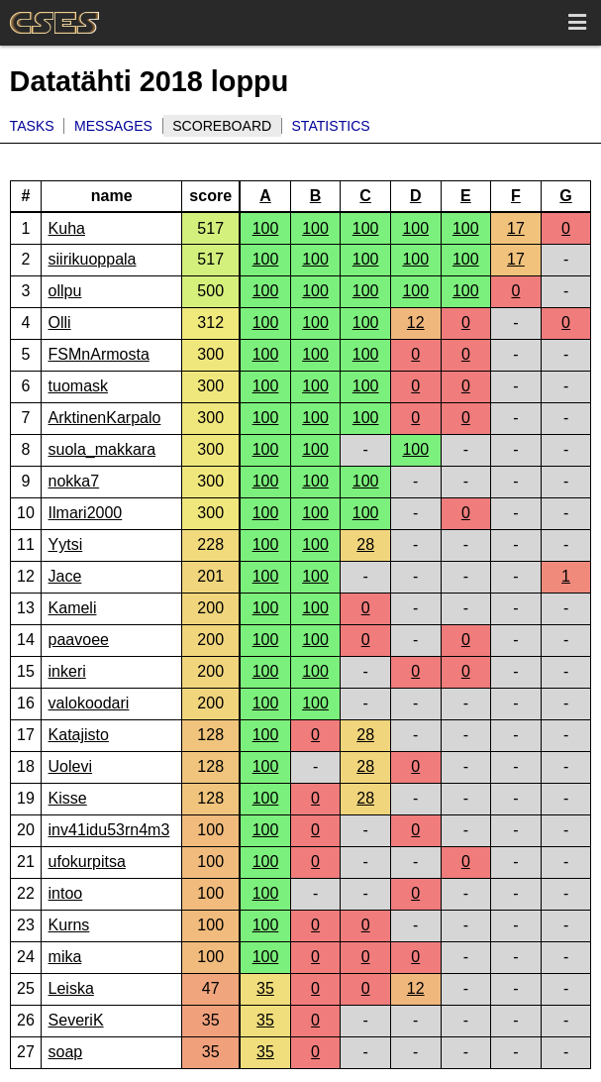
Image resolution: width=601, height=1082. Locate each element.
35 (265, 988)
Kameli (73, 607)
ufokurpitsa (87, 861)
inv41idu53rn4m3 (109, 829)
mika (65, 956)
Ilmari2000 (86, 512)
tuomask (78, 386)
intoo (66, 893)
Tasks (32, 126)
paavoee (79, 639)
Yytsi (66, 544)
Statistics (330, 126)
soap (66, 1051)
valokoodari (89, 703)
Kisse (68, 798)
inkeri (67, 671)
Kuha (67, 228)
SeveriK (76, 1020)
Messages (113, 126)
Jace (65, 576)
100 (265, 228)
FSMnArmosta (99, 354)
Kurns (69, 925)
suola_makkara (102, 449)
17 (516, 228)
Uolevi (70, 766)
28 (365, 544)
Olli (60, 322)
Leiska (71, 988)
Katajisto (79, 734)
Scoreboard (221, 126)
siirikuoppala (93, 259)
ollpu (65, 290)
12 (416, 322)
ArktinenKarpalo (105, 417)
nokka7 (74, 481)
